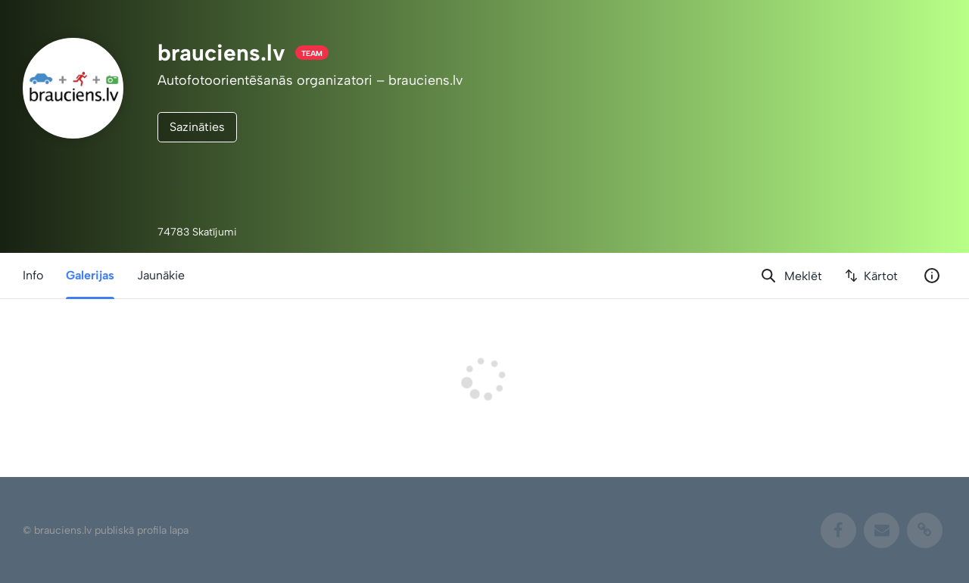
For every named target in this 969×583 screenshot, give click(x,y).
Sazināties (197, 127)
